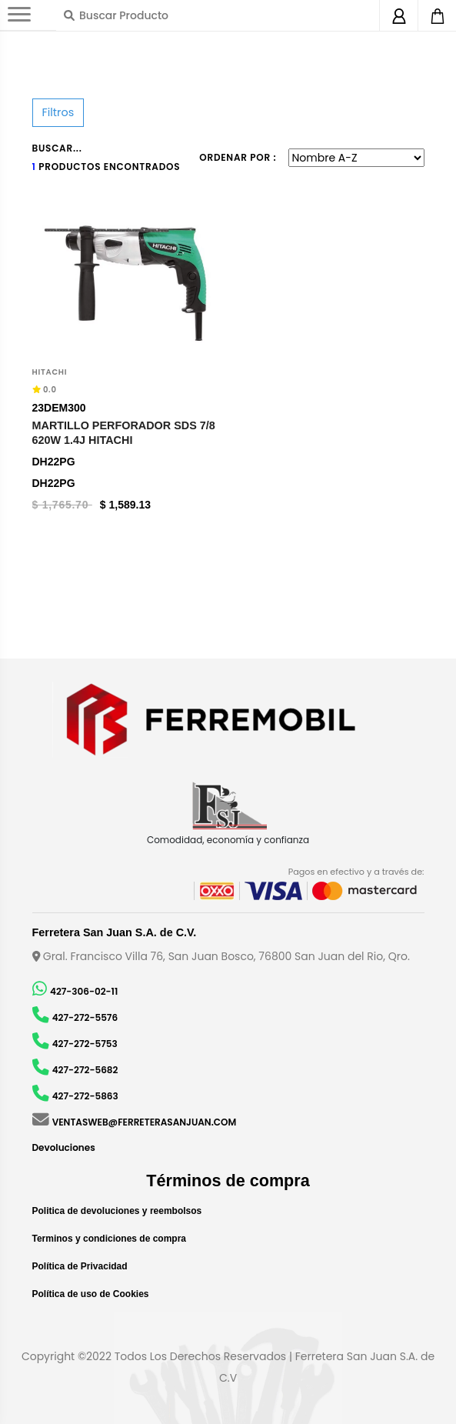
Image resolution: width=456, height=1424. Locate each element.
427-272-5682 (85, 1069)
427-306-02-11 (84, 991)
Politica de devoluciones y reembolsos (117, 1211)
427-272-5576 (85, 1017)
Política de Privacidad (80, 1266)
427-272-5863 (85, 1095)
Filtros (58, 112)
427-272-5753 (85, 1043)
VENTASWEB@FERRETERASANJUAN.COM (144, 1122)
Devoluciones (63, 1147)
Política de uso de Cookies (90, 1294)
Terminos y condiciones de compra (109, 1238)
